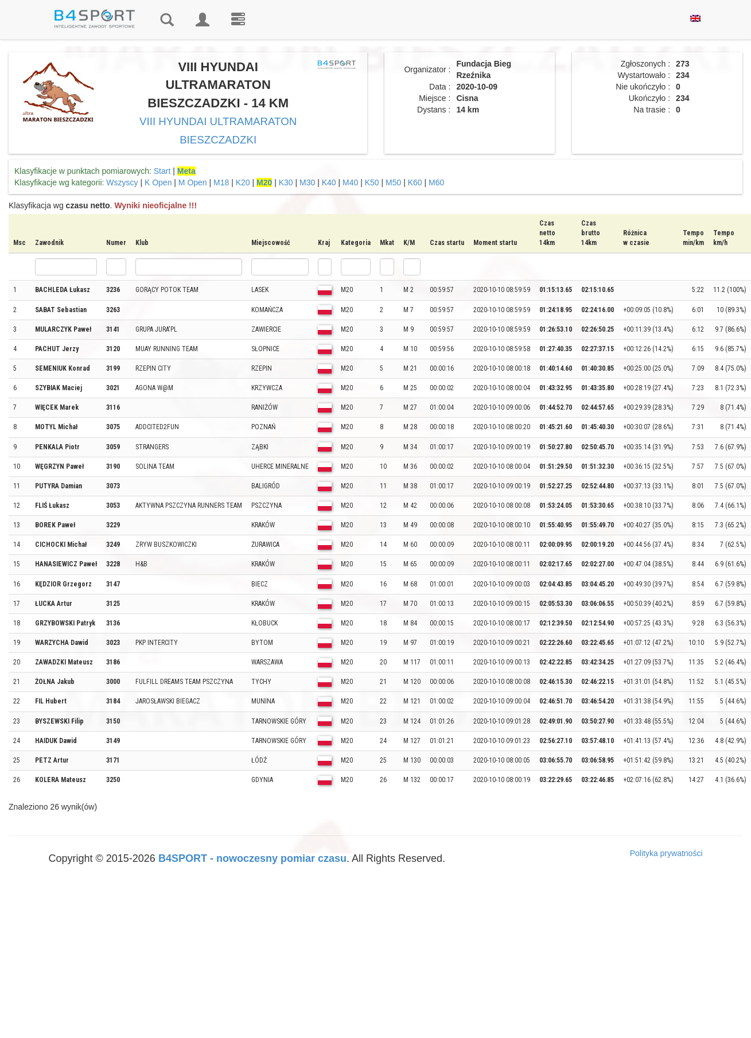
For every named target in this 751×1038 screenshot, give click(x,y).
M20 (264, 182)
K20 (243, 182)
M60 (436, 182)
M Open (192, 182)
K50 (372, 182)
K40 (329, 182)
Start (162, 171)
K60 (415, 182)
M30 (307, 182)
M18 (221, 182)
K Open (158, 182)
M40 (350, 182)
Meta (186, 171)
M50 (393, 182)
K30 (286, 182)
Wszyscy (122, 182)
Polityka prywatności (666, 853)
